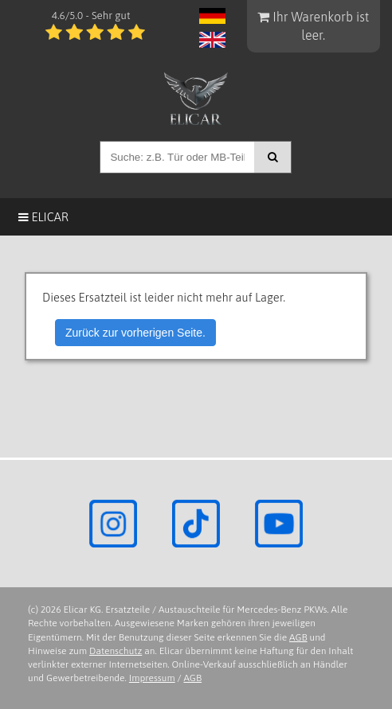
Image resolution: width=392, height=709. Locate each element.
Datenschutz (115, 650)
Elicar (43, 217)
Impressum (152, 678)
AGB (298, 637)
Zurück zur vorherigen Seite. (135, 332)
